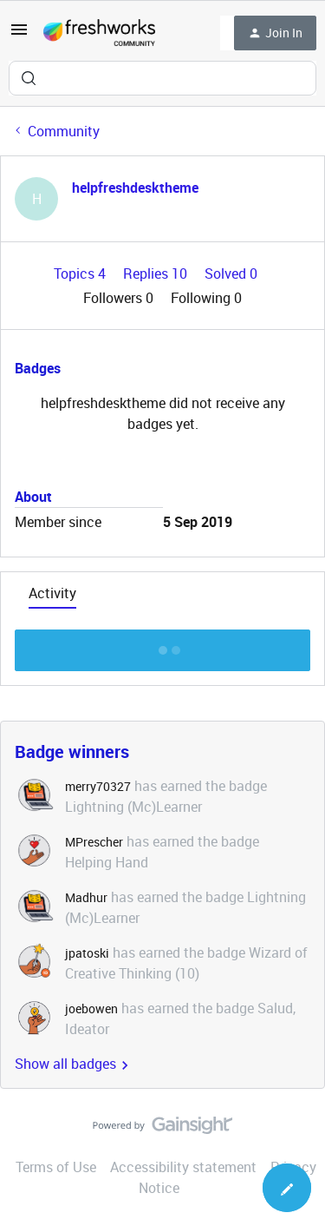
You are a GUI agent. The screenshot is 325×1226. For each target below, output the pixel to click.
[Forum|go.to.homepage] (99, 33)
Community (64, 131)
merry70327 (98, 786)
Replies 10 (157, 273)
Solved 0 (231, 273)
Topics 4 (81, 273)
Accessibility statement (183, 1167)
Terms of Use (56, 1167)
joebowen (91, 1008)
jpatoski (87, 953)
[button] (19, 34)
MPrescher (94, 842)
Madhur (86, 897)
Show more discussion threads (162, 645)
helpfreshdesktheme (135, 187)
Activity (52, 593)
